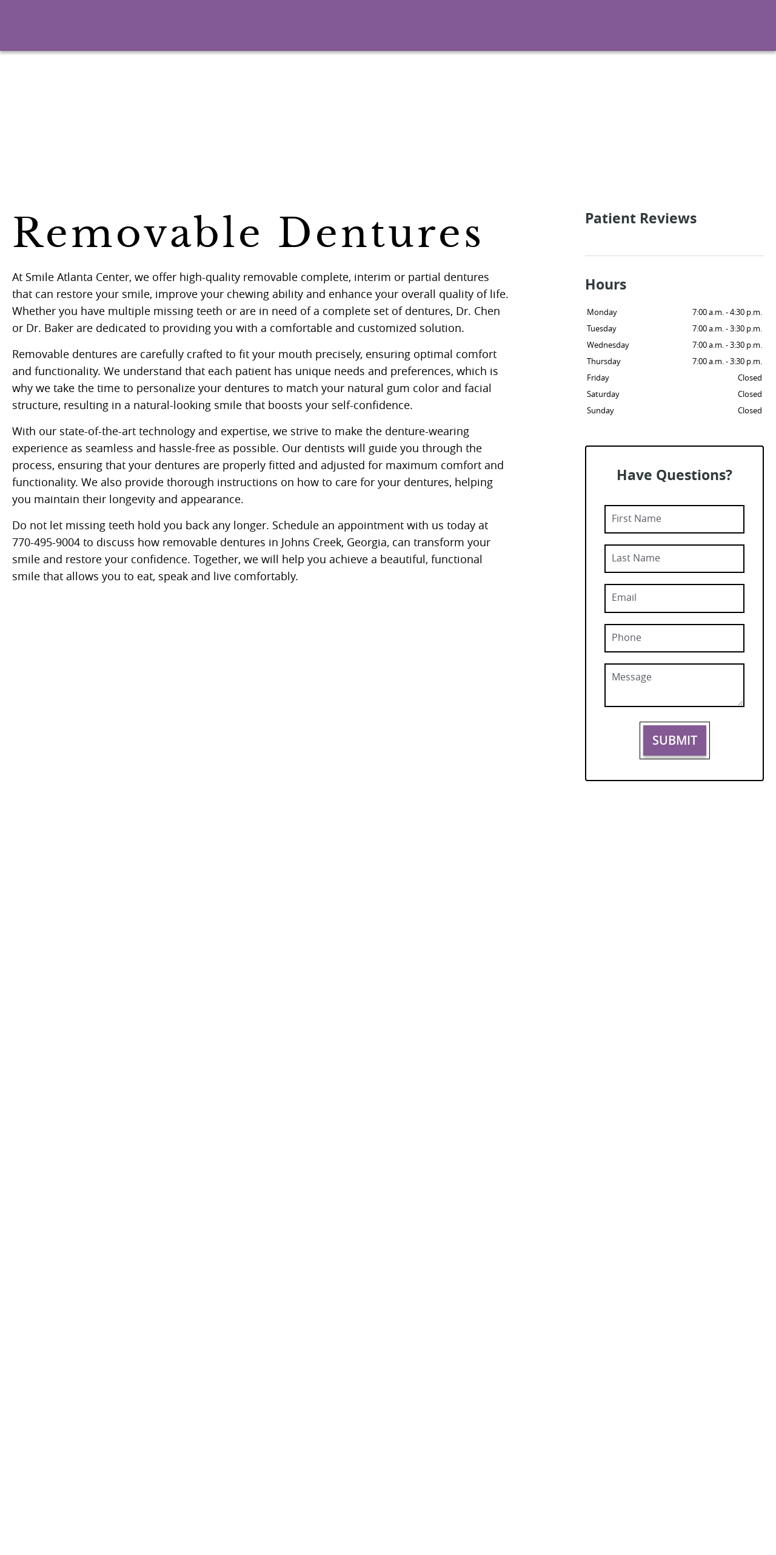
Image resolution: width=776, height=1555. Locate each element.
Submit (674, 740)
